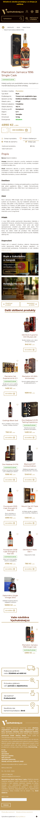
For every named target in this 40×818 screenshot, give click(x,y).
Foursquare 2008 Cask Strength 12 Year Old (10, 552)
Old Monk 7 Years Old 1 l (30, 551)
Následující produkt (32, 304)
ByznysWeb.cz (20, 816)
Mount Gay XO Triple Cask (30, 507)
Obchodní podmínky (9, 759)
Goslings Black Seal (10, 420)
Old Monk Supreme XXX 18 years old (30, 336)
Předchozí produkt (7, 304)
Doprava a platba (7, 755)
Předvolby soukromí (8, 812)
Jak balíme (5, 754)
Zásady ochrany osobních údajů (13, 761)
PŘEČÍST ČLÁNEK (11, 271)
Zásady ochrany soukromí (24, 812)
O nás (3, 750)
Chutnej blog (32, 747)
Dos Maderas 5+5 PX (10, 464)
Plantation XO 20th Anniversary (29, 377)
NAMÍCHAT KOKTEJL (12, 293)
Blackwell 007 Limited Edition (30, 465)
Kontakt (4, 752)
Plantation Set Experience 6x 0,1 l (10, 377)
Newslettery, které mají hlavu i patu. (14, 779)
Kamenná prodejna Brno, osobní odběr (14, 764)
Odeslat (6, 805)
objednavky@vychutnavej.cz (11, 776)
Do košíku (20, 130)
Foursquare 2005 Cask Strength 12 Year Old (10, 508)
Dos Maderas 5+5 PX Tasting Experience (30, 421)
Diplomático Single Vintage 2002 (10, 596)
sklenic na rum (6, 250)
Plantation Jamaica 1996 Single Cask (29, 646)
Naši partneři (6, 757)
